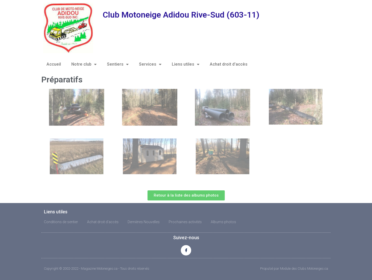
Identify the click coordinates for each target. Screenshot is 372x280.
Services (150, 64)
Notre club (84, 64)
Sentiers (118, 64)
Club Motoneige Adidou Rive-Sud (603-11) (181, 15)
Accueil (54, 64)
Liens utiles (185, 64)
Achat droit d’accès (228, 64)
